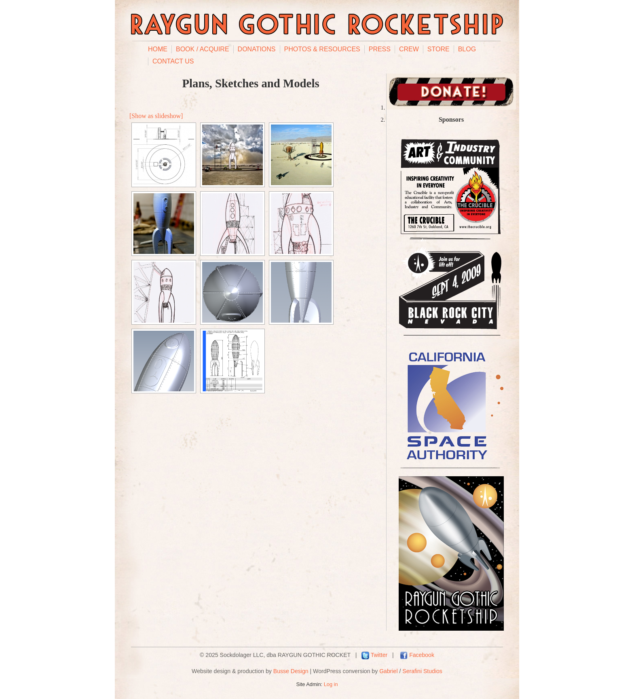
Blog (467, 49)
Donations (257, 49)
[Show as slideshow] (156, 115)
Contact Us (173, 61)
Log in (331, 684)
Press (380, 49)
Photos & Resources (322, 49)
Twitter (379, 655)
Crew (409, 49)
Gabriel (388, 671)
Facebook (421, 655)
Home (157, 49)
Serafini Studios (422, 671)
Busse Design (291, 671)
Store (438, 49)
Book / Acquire (202, 49)
